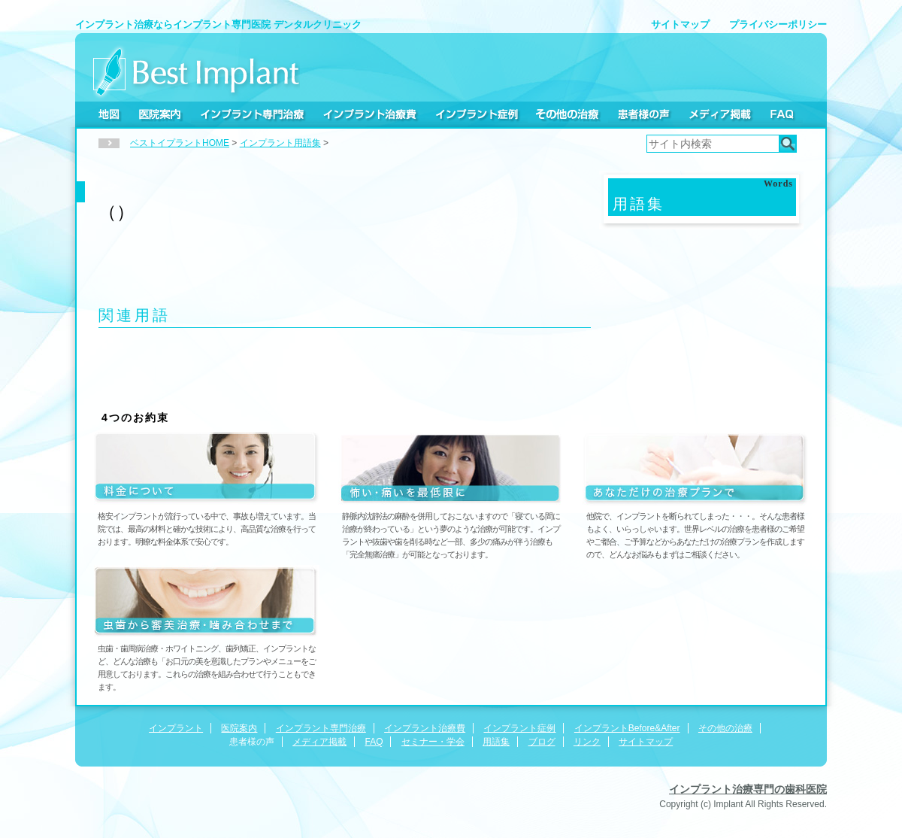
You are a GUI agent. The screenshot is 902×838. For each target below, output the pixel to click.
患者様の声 (643, 114)
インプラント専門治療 (252, 114)
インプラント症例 (477, 114)
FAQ (781, 114)
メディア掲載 (719, 114)
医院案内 (160, 114)
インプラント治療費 (369, 114)
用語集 (496, 741)
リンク (587, 741)
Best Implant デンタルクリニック (196, 71)
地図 (109, 114)
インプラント (176, 728)
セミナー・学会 (433, 741)
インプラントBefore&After (627, 728)
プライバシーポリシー (778, 24)
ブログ (541, 741)
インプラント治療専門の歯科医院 (748, 789)
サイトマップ (680, 24)
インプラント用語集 (280, 143)
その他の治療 (568, 114)
